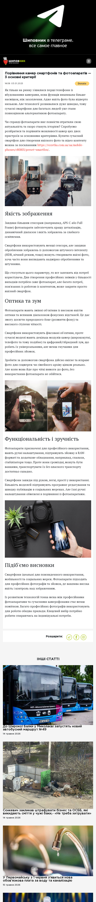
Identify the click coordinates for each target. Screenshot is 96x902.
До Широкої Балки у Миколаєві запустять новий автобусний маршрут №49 (42, 728)
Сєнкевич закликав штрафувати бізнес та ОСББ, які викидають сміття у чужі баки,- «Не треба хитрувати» (47, 812)
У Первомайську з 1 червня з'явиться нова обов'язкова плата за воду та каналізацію (37, 879)
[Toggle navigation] (88, 63)
